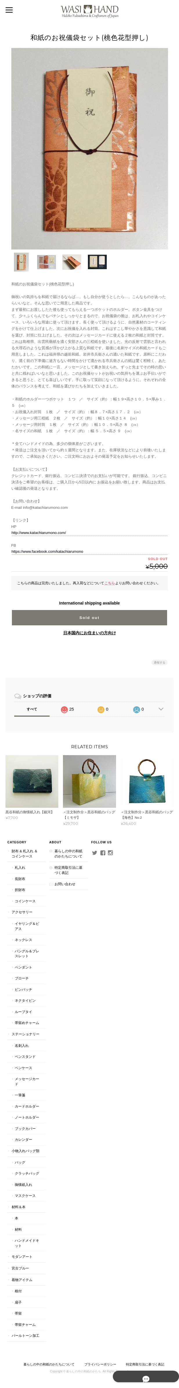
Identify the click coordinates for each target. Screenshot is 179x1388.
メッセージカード (27, 1081)
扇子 (18, 1302)
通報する (159, 661)
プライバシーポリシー (100, 1364)
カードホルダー (27, 1106)
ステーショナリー (25, 1034)
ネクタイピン (25, 1000)
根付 (18, 1291)
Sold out (89, 617)
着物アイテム (21, 1279)
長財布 (20, 878)
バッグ (20, 1162)
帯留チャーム (25, 1324)
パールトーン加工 (25, 1335)
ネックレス (23, 939)
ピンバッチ (23, 989)
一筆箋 (20, 1095)
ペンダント (23, 967)
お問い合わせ (64, 884)
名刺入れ (21, 1045)
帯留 (18, 1313)
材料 (18, 1229)
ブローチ (21, 978)
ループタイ (23, 1011)
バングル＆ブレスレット (27, 953)
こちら (109, 582)
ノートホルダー (27, 1117)
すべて (32, 709)
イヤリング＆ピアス (27, 925)
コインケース (25, 901)
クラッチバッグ (27, 1173)
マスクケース (25, 1195)
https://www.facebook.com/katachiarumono (47, 551)
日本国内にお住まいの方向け (89, 632)
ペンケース (23, 1067)
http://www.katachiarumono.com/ (39, 532)
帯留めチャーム (27, 1023)
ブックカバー (25, 1128)
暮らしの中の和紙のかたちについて (68, 853)
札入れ (20, 867)
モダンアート (21, 1256)
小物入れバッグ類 (25, 1150)
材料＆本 (18, 1206)
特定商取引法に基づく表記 (68, 869)
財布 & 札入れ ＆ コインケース (24, 853)
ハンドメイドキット (27, 1243)
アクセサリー (21, 912)
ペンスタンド (25, 1056)
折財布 (20, 889)
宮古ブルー (20, 1268)
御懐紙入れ (23, 1184)
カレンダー (23, 1139)
